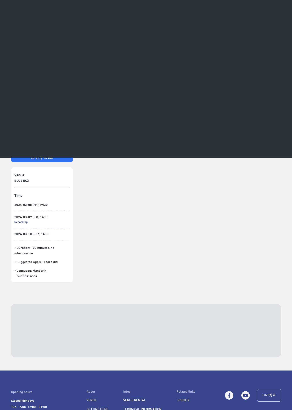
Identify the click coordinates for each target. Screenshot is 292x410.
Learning (161, 16)
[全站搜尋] (269, 16)
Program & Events (59, 16)
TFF (116, 16)
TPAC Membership (187, 16)
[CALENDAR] (259, 16)
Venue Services (136, 16)
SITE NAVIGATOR (23, 4)
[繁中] (278, 16)
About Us (33, 16)
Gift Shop (214, 16)
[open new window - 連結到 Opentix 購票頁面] (42, 157)
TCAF (102, 16)
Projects (86, 16)
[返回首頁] (15, 16)
